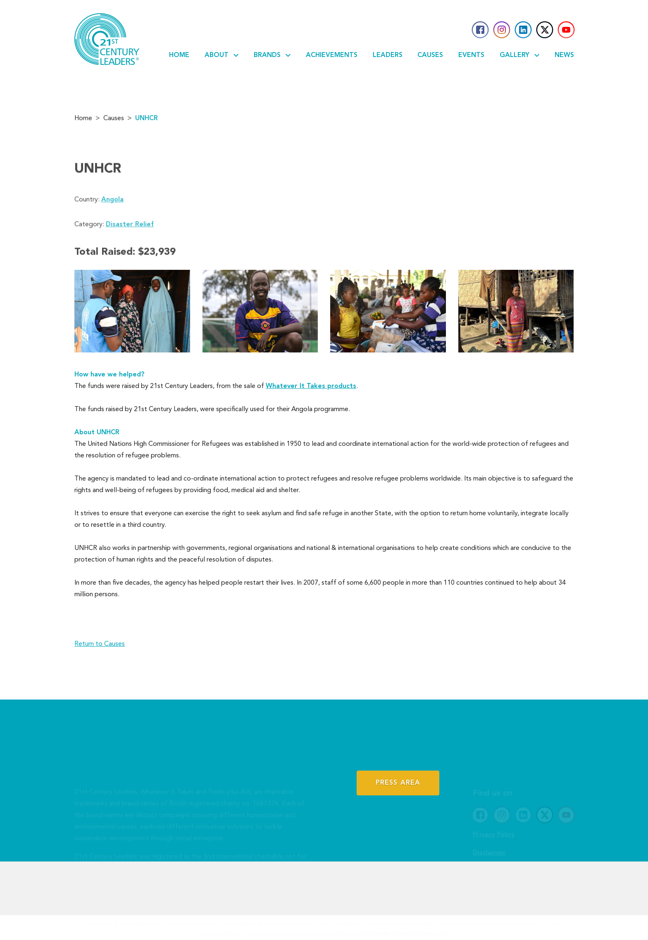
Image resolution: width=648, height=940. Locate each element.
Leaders (388, 55)
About (221, 55)
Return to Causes (99, 644)
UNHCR (146, 120)
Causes (430, 55)
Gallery (519, 55)
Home (179, 55)
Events (471, 55)
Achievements (331, 55)
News (564, 55)
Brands (272, 55)
